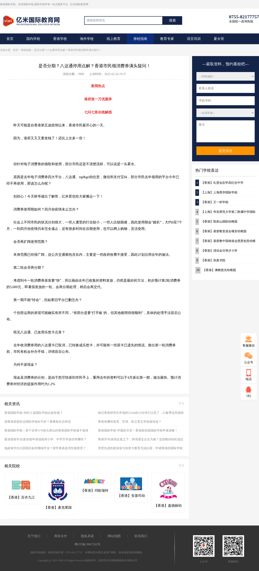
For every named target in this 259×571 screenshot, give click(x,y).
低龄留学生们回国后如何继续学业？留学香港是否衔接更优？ (45, 448)
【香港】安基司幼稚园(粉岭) (131, 496)
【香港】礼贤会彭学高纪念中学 (219, 183)
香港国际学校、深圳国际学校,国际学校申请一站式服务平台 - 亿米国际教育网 (44, 4)
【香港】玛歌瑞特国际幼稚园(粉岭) (94, 491)
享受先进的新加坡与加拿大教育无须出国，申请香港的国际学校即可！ (140, 450)
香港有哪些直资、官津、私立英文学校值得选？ (129, 421)
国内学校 (33, 39)
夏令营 (219, 39)
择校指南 (140, 39)
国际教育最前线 (33, 20)
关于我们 (33, 536)
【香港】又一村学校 (211, 202)
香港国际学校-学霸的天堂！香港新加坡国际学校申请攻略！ (138, 430)
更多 (181, 403)
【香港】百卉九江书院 (21, 498)
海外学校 (87, 39)
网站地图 (114, 536)
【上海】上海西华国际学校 (216, 192)
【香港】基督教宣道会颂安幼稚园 (220, 231)
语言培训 (194, 39)
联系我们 (140, 536)
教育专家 (167, 39)
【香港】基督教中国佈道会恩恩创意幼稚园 (225, 241)
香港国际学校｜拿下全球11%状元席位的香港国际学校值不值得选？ (46, 432)
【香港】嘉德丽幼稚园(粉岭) (168, 506)
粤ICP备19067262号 (87, 544)
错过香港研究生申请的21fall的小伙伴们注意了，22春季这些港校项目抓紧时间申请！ (141, 414)
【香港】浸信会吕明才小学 (216, 251)
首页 (9, 39)
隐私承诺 (87, 536)
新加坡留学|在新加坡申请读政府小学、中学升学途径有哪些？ (45, 439)
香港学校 (60, 39)
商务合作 (60, 536)
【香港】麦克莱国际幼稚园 (58, 508)
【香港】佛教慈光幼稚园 (215, 270)
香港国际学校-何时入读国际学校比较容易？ (33, 412)
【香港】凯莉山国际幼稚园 (216, 221)
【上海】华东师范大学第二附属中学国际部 (225, 212)
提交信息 (225, 150)
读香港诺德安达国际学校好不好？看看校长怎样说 (37, 421)
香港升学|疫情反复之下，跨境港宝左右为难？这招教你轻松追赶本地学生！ (140, 441)
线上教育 (113, 39)
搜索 (172, 20)
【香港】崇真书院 (210, 260)
